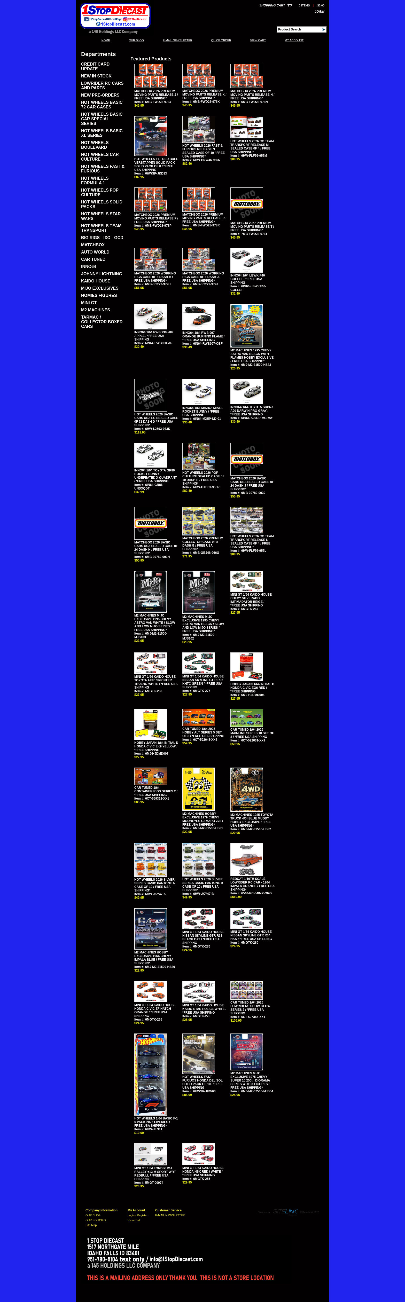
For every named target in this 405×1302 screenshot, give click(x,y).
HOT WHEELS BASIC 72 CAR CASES (102, 104)
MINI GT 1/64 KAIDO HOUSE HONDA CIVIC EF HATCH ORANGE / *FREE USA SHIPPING (155, 1010)
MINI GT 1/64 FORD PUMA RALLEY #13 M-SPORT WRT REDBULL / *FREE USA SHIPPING (155, 1173)
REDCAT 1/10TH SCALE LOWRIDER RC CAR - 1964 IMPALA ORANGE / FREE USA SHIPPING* (252, 884)
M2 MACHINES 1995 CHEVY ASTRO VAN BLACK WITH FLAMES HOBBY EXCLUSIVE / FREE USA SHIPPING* (252, 356)
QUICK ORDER (221, 40)
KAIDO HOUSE (95, 281)
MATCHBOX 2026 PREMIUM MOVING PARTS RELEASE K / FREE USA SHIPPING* (204, 94)
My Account (294, 40)
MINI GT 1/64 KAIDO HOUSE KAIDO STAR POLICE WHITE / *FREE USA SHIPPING (204, 1009)
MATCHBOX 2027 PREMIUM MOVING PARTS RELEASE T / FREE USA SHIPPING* (252, 226)
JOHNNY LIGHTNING (101, 274)
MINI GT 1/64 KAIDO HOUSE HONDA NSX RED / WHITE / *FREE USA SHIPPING (203, 1171)
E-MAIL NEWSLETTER (177, 40)
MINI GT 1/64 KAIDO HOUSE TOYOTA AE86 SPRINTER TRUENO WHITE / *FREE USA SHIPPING (156, 682)
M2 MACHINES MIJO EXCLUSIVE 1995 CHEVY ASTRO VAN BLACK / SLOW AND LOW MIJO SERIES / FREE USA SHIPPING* (203, 624)
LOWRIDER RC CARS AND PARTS (102, 85)
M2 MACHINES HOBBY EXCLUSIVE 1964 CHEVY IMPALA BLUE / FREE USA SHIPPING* (153, 958)
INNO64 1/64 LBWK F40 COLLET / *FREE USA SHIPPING (247, 279)
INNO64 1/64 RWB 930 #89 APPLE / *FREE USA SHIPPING (153, 335)
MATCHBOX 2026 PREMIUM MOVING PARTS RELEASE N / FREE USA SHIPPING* (252, 94)
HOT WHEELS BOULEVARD (95, 144)
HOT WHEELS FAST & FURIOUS (102, 168)
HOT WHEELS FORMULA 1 (95, 180)
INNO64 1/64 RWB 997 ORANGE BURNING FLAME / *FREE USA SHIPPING (203, 336)
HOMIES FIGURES (99, 295)
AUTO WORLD (95, 252)
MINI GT (89, 303)
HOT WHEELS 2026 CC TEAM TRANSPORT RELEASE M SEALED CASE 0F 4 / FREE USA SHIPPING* (252, 146)
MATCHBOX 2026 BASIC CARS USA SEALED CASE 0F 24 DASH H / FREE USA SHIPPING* (156, 548)
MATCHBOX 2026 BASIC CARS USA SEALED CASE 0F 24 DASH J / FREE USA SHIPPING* (252, 484)
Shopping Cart (272, 5)
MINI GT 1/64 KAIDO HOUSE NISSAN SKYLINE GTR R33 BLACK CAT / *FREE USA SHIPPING (203, 937)
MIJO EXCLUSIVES (100, 288)
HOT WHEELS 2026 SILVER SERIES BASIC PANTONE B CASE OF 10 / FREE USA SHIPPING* (202, 885)
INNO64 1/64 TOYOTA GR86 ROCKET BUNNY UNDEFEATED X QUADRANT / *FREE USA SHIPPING (155, 476)
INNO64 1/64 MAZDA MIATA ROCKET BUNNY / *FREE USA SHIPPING (202, 411)
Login (319, 11)
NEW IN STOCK (96, 76)
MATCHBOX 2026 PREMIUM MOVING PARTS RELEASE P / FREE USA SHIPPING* (156, 218)
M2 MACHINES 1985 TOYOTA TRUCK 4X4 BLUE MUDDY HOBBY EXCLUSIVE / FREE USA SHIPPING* (251, 820)
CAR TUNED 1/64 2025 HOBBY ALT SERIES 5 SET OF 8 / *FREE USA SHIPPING (203, 732)
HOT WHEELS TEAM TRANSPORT (101, 228)
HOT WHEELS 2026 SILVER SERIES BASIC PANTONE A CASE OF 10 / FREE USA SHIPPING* (154, 885)
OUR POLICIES (95, 1220)
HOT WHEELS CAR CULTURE (100, 156)
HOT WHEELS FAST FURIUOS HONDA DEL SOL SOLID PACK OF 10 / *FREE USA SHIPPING (202, 1082)
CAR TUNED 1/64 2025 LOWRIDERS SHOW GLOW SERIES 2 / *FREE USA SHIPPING (250, 1008)
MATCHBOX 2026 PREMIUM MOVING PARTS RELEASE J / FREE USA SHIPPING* (156, 94)
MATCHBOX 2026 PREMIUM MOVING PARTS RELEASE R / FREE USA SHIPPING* (204, 218)
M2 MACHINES (95, 310)
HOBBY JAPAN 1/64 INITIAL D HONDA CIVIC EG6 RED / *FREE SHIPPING (252, 687)
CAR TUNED (93, 259)
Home (106, 40)
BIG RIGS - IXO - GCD (102, 237)
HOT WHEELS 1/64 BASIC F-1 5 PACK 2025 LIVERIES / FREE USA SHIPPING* (156, 1122)
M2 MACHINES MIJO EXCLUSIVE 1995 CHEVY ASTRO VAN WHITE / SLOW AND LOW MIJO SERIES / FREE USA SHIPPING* (154, 623)
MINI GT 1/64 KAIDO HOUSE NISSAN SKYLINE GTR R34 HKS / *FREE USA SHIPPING (251, 935)
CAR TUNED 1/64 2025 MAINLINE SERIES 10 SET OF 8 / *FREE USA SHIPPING (252, 733)
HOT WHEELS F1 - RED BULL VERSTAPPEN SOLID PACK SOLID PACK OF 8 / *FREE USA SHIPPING (156, 164)
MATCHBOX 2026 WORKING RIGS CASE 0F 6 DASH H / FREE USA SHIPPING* (155, 277)
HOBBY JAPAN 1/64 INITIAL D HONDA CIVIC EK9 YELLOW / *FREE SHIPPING (156, 746)
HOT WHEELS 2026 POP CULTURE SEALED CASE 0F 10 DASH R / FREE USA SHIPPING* (203, 478)
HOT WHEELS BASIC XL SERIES (102, 133)
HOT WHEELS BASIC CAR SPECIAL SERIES (102, 119)
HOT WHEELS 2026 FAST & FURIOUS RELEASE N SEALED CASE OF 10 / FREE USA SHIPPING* (203, 151)
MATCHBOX (93, 245)
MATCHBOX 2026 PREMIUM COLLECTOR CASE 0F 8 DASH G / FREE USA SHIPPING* (202, 543)
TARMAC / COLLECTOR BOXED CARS (102, 322)
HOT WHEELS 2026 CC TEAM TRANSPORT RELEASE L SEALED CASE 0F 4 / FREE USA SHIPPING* (252, 541)
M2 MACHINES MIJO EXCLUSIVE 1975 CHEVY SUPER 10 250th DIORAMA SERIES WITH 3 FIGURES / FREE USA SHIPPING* (250, 1080)
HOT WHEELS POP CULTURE (100, 192)
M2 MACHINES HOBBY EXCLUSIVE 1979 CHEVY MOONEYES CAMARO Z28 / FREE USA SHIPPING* (202, 819)
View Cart (258, 40)
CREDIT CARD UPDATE (95, 66)
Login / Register (137, 1215)
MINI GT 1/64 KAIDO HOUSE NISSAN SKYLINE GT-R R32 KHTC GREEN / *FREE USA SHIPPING (203, 682)
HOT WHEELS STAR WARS (101, 216)
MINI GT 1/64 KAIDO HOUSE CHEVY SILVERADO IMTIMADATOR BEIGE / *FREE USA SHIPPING (251, 600)
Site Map (91, 1225)
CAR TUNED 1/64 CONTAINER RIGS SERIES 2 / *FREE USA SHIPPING (155, 791)
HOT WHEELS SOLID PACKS (101, 204)
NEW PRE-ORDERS (100, 95)
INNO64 (88, 266)
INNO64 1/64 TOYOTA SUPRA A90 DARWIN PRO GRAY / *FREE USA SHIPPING (252, 410)
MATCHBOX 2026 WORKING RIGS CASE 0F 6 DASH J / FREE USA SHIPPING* (203, 277)
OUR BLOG (136, 40)
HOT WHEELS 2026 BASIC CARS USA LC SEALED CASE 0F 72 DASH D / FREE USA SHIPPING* (156, 420)
